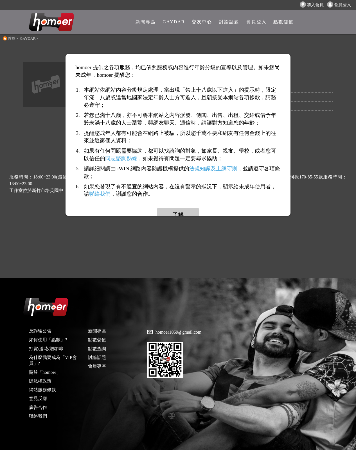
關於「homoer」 (45, 372)
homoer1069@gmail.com (179, 332)
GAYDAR (28, 38)
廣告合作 (38, 407)
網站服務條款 (42, 389)
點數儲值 (97, 339)
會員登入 (339, 4)
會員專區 (97, 366)
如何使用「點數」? (48, 339)
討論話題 (97, 357)
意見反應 (38, 398)
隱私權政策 (40, 381)
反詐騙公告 (40, 331)
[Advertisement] (178, 239)
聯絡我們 (38, 416)
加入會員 (312, 4)
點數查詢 (97, 348)
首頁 (11, 38)
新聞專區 (97, 331)
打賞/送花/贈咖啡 (46, 348)
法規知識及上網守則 (213, 168)
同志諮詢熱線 (121, 158)
